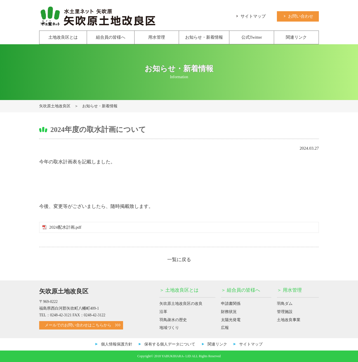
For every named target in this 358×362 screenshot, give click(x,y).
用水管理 (156, 37)
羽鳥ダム (285, 303)
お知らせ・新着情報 (204, 37)
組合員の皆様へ (110, 37)
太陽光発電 (231, 320)
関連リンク (296, 37)
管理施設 (285, 312)
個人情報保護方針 (116, 344)
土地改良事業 (288, 320)
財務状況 (229, 312)
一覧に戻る (179, 259)
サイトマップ (251, 16)
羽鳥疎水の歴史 (173, 320)
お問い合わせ (298, 16)
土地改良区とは (63, 37)
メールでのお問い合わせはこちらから (82, 325)
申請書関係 (231, 303)
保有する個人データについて (169, 344)
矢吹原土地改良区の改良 (180, 303)
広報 (225, 328)
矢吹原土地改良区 (54, 106)
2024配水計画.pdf (65, 227)
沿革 (163, 312)
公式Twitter (251, 37)
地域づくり (169, 328)
